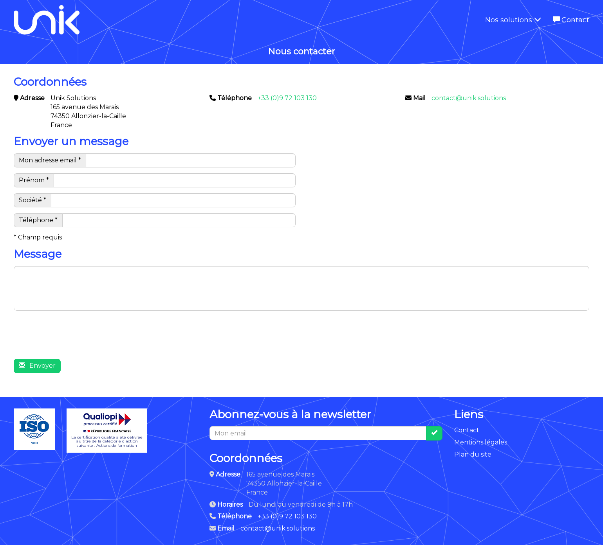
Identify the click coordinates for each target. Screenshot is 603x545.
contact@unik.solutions (468, 98)
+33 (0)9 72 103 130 (287, 98)
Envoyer (37, 365)
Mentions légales (480, 442)
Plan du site (472, 454)
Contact (571, 20)
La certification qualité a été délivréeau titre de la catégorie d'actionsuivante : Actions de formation (107, 430)
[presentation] (73, 337)
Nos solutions (513, 20)
